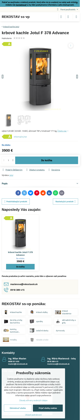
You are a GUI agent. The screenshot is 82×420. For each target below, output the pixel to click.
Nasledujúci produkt (65, 201)
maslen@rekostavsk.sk (18, 363)
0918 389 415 (52, 361)
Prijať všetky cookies (48, 408)
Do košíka (46, 160)
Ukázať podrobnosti (33, 414)
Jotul (11, 175)
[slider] (19, 38)
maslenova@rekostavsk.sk (58, 363)
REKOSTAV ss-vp (16, 16)
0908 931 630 (13, 361)
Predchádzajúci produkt (15, 201)
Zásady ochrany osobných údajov (33, 400)
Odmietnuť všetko (18, 408)
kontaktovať (21, 4)
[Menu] (76, 17)
